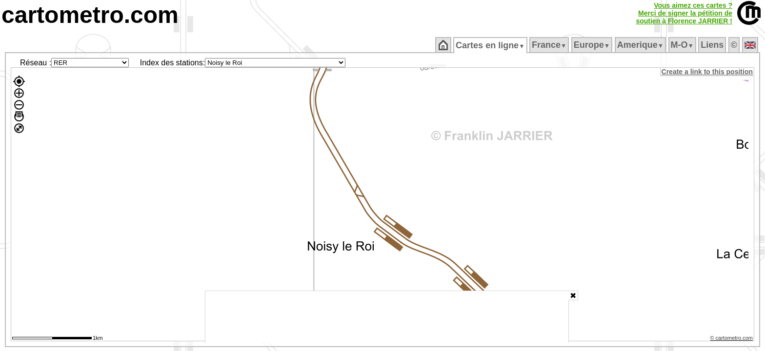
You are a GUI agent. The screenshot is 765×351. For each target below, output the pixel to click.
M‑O (682, 45)
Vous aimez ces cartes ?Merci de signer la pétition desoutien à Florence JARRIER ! (684, 13)
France (549, 45)
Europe (592, 45)
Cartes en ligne (491, 45)
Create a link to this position (707, 72)
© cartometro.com (732, 339)
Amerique (641, 45)
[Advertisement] (386, 317)
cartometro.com (90, 15)
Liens (713, 45)
